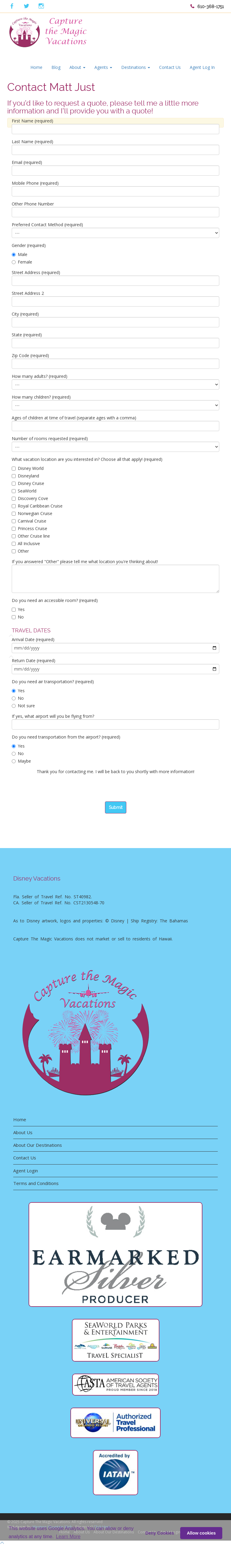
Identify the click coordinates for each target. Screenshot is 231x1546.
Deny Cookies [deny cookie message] (159, 1533)
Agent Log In (202, 67)
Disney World (28, 468)
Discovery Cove (30, 498)
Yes (18, 609)
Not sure (23, 705)
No (18, 617)
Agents (103, 67)
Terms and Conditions (36, 1183)
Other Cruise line (31, 536)
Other (20, 551)
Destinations (135, 67)
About (77, 67)
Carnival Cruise (29, 521)
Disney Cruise (28, 483)
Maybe (21, 761)
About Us (22, 1132)
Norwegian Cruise (32, 513)
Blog (55, 67)
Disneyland (25, 476)
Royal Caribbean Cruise (37, 506)
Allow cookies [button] (201, 1533)
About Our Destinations (37, 1145)
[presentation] (57, 789)
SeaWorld (24, 491)
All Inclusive (26, 543)
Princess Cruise (29, 528)
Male (19, 254)
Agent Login (25, 1171)
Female (22, 262)
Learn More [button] (68, 1536)
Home (36, 67)
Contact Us (170, 67)
